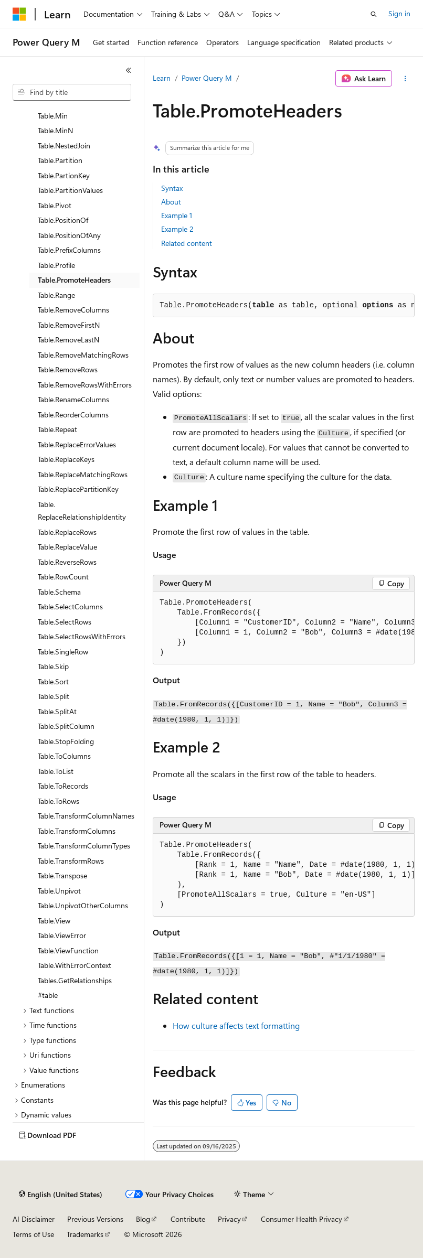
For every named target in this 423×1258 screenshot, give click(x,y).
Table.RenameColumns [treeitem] (73, 399)
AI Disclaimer (34, 1219)
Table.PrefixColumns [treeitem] (69, 250)
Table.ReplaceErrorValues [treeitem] (77, 444)
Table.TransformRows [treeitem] (71, 861)
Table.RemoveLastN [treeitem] (68, 340)
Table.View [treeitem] (54, 921)
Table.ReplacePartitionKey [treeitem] (78, 489)
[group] (284, 628)
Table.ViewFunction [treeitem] (68, 950)
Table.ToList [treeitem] (55, 771)
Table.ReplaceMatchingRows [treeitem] (83, 474)
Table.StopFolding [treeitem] (66, 741)
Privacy (229, 1219)
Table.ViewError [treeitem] (62, 935)
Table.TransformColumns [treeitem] (76, 831)
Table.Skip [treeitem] (53, 666)
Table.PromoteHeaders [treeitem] (74, 280)
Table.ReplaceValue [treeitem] (67, 547)
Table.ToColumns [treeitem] (64, 756)
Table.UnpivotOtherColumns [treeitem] (83, 905)
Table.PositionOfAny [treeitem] (69, 235)
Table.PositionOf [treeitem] (63, 220)
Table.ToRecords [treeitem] (63, 786)
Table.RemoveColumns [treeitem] (73, 310)
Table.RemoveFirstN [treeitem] (69, 325)
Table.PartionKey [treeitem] (64, 175)
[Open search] (373, 14)
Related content (186, 243)
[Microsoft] (19, 14)
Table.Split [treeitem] (53, 696)
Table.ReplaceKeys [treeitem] (66, 459)
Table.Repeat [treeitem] (57, 429)
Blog (143, 1219)
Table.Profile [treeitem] (56, 265)
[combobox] (72, 92)
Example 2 (177, 229)
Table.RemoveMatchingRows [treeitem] (83, 355)
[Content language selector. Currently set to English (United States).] (61, 1194)
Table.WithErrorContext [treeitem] (74, 965)
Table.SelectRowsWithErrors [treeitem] (81, 636)
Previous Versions (95, 1219)
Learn (162, 78)
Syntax (172, 188)
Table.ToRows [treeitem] (58, 801)
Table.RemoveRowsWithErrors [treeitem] (85, 385)
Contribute (188, 1219)
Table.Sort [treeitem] (53, 681)
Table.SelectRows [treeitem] (64, 622)
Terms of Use (33, 1234)
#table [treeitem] (48, 995)
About (171, 202)
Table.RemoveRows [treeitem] (68, 369)
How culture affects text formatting (236, 1025)
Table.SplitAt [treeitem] (57, 711)
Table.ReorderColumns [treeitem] (73, 415)
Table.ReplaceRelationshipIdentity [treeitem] (82, 510)
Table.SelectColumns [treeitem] (70, 606)
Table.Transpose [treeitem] (62, 875)
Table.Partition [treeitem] (60, 160)
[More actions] (405, 78)
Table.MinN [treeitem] (55, 130)
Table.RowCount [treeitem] (63, 577)
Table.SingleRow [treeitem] (63, 652)
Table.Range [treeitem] (56, 295)
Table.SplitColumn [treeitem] (66, 726)
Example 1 (176, 215)
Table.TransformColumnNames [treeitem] (86, 816)
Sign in (399, 13)
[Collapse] (129, 70)
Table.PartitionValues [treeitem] (70, 190)
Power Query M (207, 78)
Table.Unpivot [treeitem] (59, 891)
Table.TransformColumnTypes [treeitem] (84, 846)
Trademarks (85, 1234)
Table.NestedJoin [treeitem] (64, 145)
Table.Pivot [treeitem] (54, 205)
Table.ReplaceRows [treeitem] (67, 532)
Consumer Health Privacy (301, 1219)
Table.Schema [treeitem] (59, 592)
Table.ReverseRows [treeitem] (67, 562)
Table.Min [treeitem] (53, 116)
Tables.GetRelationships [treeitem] (75, 980)
